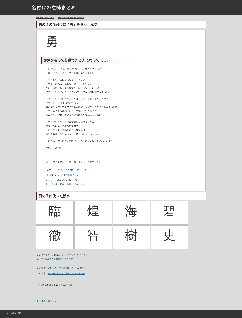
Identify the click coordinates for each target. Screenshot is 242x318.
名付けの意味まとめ (45, 17)
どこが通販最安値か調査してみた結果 (65, 184)
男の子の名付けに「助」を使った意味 (66, 267)
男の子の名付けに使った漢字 (71, 17)
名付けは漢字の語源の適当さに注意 (55, 258)
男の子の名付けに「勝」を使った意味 (66, 273)
